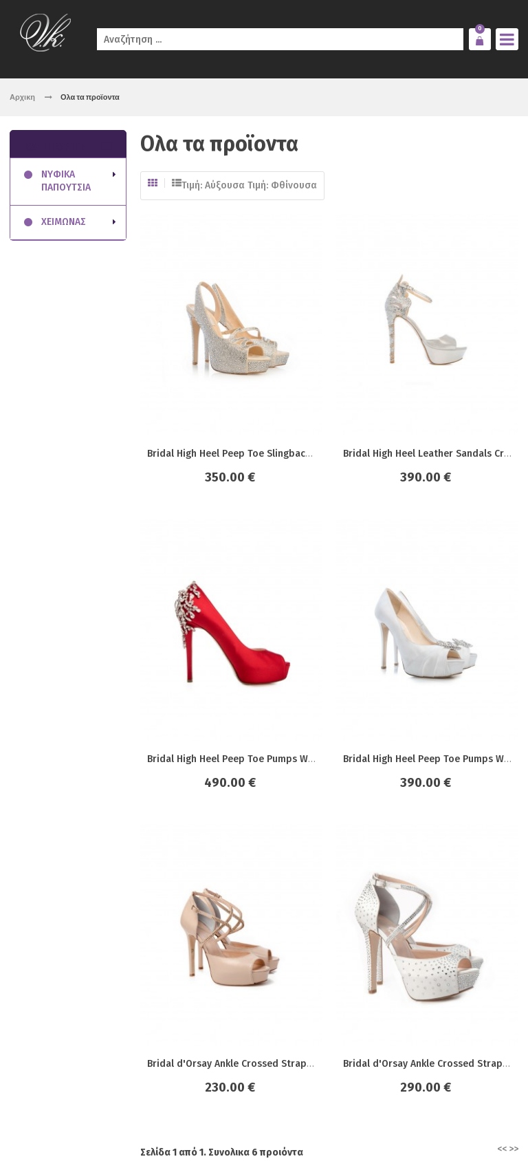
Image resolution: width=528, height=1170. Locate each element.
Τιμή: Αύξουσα (213, 185)
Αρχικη (22, 96)
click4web (166, 1130)
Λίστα (177, 183)
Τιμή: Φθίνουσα (282, 185)
